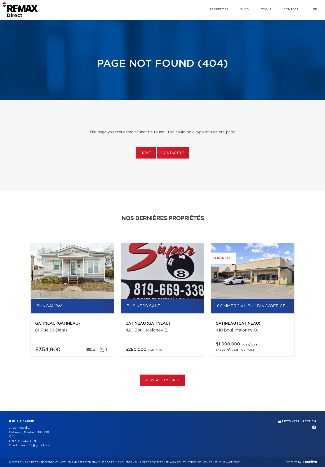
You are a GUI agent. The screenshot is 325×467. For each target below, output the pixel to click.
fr (315, 9)
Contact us (173, 153)
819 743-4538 (27, 441)
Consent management (224, 462)
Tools (266, 9)
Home (145, 153)
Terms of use (197, 462)
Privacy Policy (176, 462)
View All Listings (162, 380)
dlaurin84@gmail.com (35, 445)
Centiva (310, 461)
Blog (244, 9)
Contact (291, 9)
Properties (218, 9)
